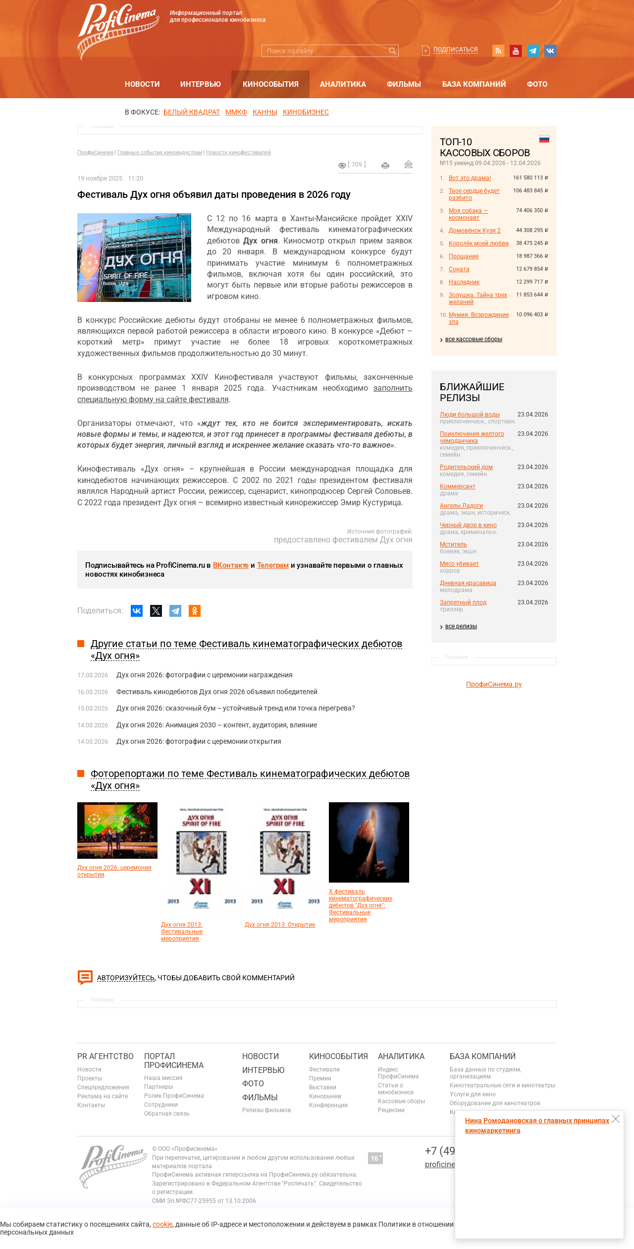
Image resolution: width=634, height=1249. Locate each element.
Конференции (328, 1105)
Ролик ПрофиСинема (174, 1095)
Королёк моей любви (479, 243)
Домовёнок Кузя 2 (475, 230)
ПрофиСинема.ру (494, 684)
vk (550, 51)
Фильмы (404, 84)
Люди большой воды (470, 414)
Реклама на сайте (102, 1096)
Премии (320, 1078)
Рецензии (391, 1110)
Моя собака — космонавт (468, 214)
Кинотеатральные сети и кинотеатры (502, 1085)
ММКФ (236, 112)
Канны (265, 112)
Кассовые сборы (401, 1101)
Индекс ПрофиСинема (398, 1073)
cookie (162, 1224)
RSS (498, 51)
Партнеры (158, 1086)
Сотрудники (161, 1104)
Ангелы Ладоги (461, 505)
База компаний (474, 84)
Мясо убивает (459, 563)
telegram (533, 51)
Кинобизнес (306, 112)
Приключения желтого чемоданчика (472, 437)
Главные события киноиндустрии (159, 152)
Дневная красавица (468, 583)
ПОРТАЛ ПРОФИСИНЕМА (174, 1061)
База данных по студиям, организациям (485, 1073)
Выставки (322, 1087)
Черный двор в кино (468, 525)
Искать (392, 51)
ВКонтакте (231, 565)
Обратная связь (167, 1113)
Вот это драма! (470, 178)
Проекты (89, 1078)
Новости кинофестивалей (238, 152)
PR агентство (105, 1056)
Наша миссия (163, 1077)
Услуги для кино (473, 1094)
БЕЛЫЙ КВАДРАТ (191, 112)
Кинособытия (271, 84)
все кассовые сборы (473, 339)
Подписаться (455, 49)
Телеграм (273, 565)
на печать (385, 166)
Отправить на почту (409, 164)
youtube (516, 51)
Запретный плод (463, 602)
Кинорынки (325, 1096)
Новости (142, 84)
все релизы (461, 626)
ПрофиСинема (95, 152)
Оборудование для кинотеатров (495, 1103)
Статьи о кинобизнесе (396, 1089)
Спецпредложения (103, 1087)
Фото (537, 84)
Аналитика (343, 84)
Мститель (453, 544)
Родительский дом (466, 467)
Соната (459, 269)
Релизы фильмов (266, 1110)
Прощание (463, 256)
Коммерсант (458, 486)
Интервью (200, 84)
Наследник (464, 282)
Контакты (91, 1105)
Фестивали (324, 1069)
